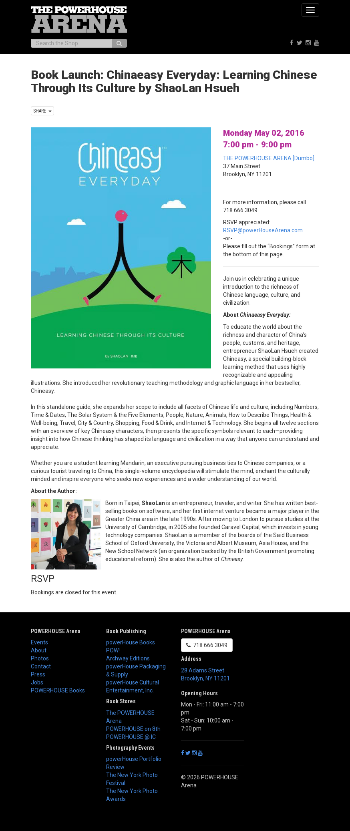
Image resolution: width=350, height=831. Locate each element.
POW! (113, 650)
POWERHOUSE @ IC (131, 737)
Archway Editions (128, 658)
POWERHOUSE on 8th (133, 729)
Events (39, 642)
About (38, 650)
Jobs (37, 682)
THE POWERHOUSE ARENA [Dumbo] (268, 158)
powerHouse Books (130, 642)
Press (38, 674)
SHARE (42, 111)
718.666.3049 (206, 645)
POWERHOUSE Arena (55, 631)
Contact (41, 666)
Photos (40, 658)
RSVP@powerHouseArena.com (263, 230)
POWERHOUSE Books (58, 690)
